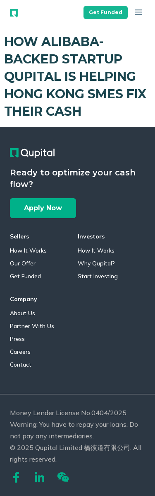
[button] (105, 10)
